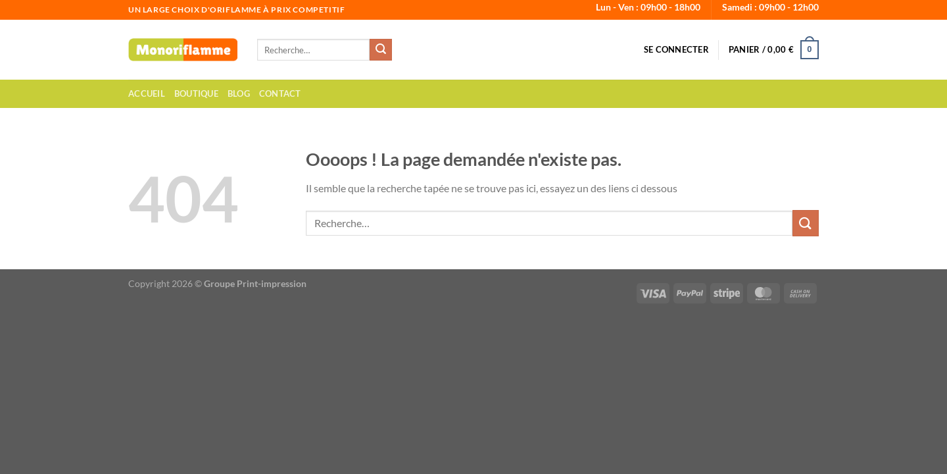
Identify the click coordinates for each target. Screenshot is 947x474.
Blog (239, 93)
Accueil (146, 93)
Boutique (196, 93)
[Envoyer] (381, 50)
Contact (280, 93)
